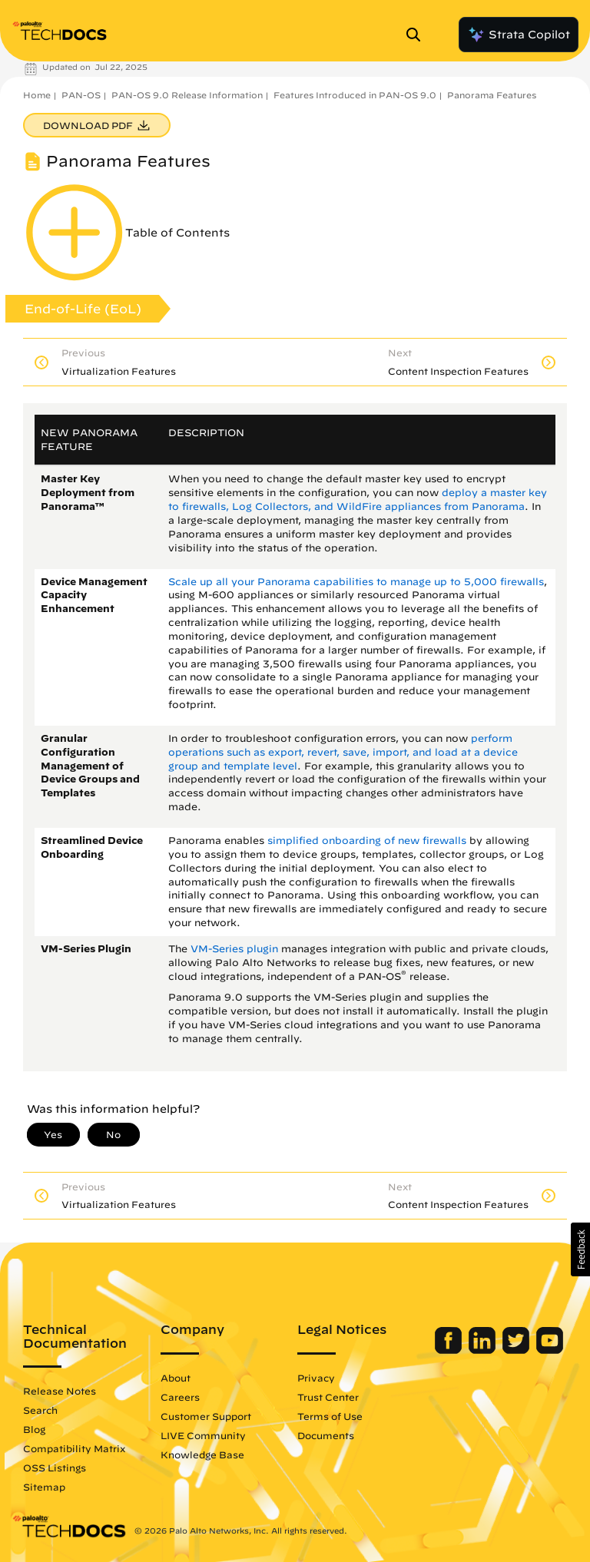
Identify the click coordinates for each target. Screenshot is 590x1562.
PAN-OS (81, 95)
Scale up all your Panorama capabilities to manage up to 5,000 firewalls (356, 581)
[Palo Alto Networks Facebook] (450, 1350)
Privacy (316, 1377)
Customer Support (206, 1416)
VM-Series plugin (234, 949)
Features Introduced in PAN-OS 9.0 (354, 95)
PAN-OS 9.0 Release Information (187, 95)
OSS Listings (54, 1467)
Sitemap (44, 1486)
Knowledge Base (202, 1454)
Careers (180, 1397)
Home (37, 95)
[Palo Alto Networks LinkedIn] (484, 1350)
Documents (325, 1435)
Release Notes (59, 1390)
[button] (580, 1249)
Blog (34, 1429)
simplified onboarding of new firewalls (366, 840)
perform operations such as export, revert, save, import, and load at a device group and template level (343, 752)
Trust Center (328, 1397)
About (176, 1377)
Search (40, 1410)
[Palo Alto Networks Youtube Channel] (549, 1350)
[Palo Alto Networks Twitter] (517, 1350)
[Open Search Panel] (417, 34)
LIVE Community (203, 1435)
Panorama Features (491, 95)
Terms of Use (330, 1416)
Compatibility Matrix (74, 1448)
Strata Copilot (518, 34)
